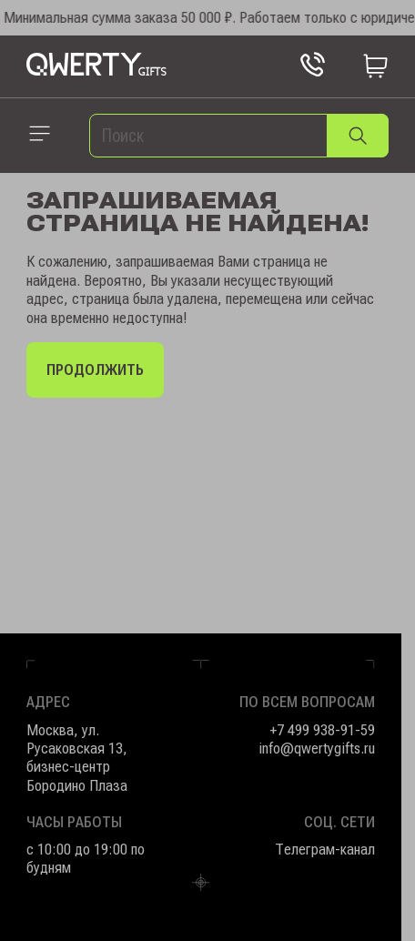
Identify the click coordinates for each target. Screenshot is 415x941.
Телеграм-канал (325, 849)
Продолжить (95, 369)
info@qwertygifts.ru (316, 748)
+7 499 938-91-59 (322, 730)
